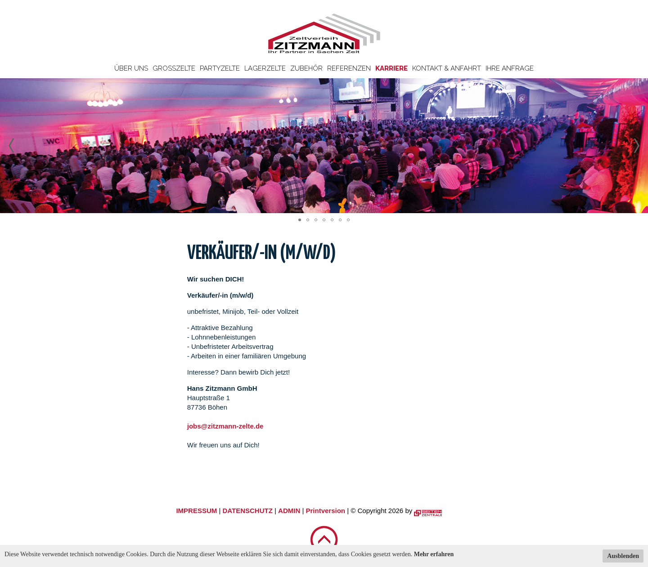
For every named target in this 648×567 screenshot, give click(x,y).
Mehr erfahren (434, 554)
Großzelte (174, 68)
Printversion (326, 510)
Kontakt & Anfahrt (446, 68)
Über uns (131, 68)
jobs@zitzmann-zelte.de (225, 426)
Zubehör (306, 68)
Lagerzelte (265, 68)
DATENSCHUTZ (247, 510)
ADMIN (289, 510)
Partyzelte (220, 68)
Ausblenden (623, 556)
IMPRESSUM (196, 510)
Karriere (391, 68)
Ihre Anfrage (510, 68)
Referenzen (349, 68)
